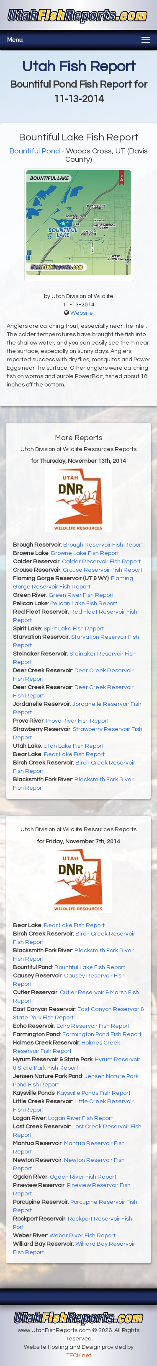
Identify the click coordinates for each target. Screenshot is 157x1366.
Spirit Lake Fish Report (74, 629)
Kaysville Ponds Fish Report (94, 1093)
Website (81, 313)
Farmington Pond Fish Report (102, 1034)
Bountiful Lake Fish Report (89, 967)
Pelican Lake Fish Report (83, 604)
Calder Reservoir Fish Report (101, 562)
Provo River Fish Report (77, 721)
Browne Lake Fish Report (85, 553)
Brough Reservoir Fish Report (103, 545)
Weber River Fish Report (82, 1236)
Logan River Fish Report (80, 1118)
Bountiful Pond (34, 151)
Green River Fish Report (81, 595)
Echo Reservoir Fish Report (93, 1026)
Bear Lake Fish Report (74, 754)
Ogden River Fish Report (83, 1177)
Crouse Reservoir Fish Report (102, 570)
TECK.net (78, 1355)
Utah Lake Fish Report (74, 746)
